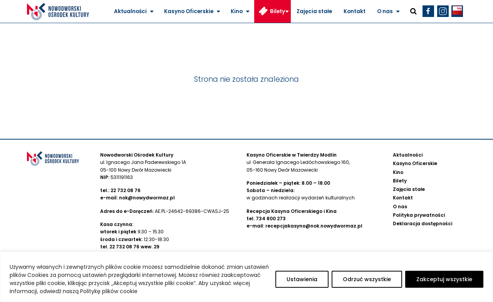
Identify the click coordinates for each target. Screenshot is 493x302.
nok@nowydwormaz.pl (147, 197)
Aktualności (130, 11)
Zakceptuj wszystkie (444, 279)
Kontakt (355, 11)
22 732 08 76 (126, 190)
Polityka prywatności (419, 215)
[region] (246, 276)
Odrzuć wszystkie (367, 279)
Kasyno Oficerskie (188, 11)
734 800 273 (271, 218)
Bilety (277, 11)
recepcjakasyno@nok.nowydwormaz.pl (313, 226)
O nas (385, 11)
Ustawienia (302, 279)
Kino (237, 11)
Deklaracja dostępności (422, 223)
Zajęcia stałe (314, 11)
